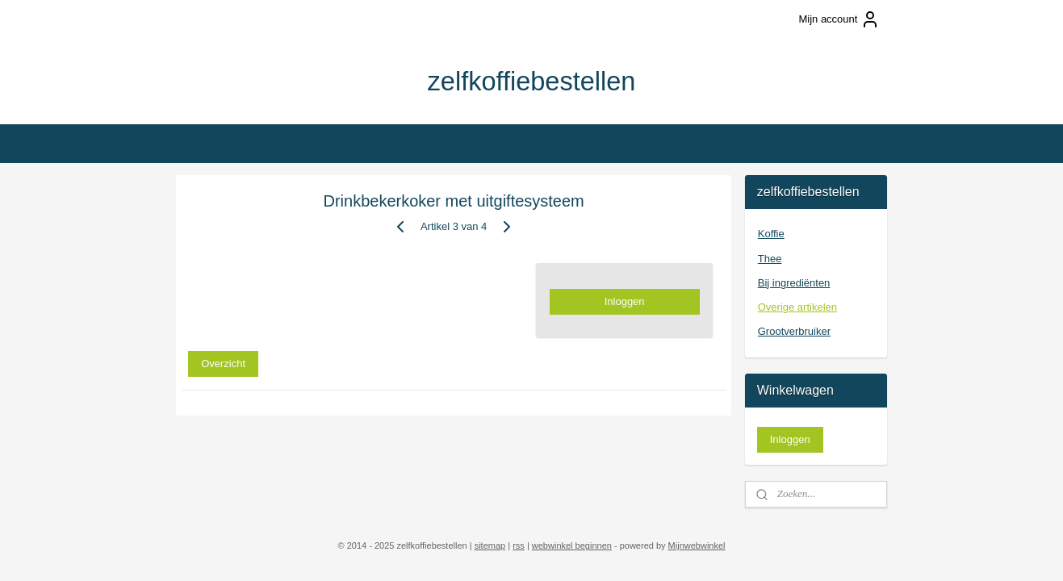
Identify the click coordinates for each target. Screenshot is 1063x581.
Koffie (771, 234)
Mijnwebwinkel (697, 545)
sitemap (490, 545)
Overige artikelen (797, 307)
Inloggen (625, 301)
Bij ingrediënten (794, 283)
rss (519, 545)
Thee (770, 259)
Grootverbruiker (794, 331)
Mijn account (839, 19)
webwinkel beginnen (572, 545)
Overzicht (223, 363)
